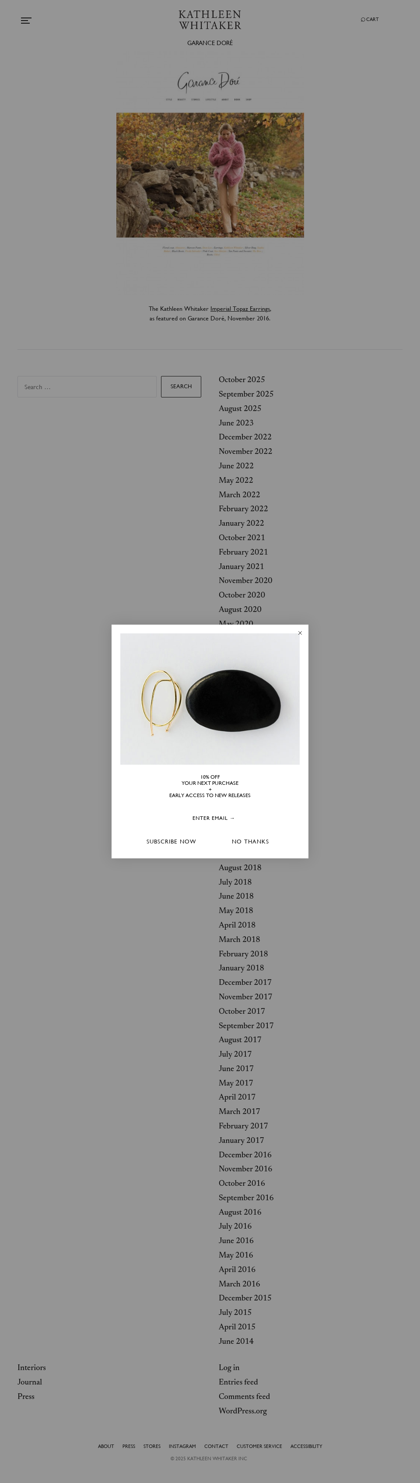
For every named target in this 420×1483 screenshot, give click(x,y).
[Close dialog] (300, 633)
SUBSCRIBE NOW (171, 841)
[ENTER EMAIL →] (214, 818)
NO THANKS (250, 841)
